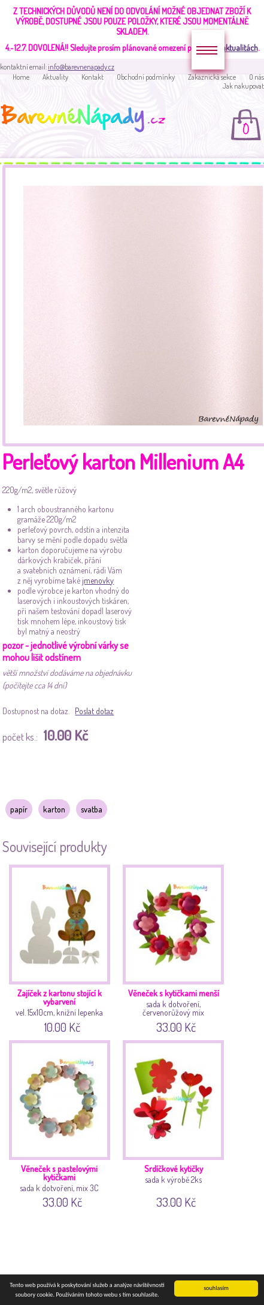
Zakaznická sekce (212, 76)
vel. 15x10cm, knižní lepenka (61, 947)
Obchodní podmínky (146, 76)
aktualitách (239, 48)
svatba (91, 809)
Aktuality (55, 76)
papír (19, 809)
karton (54, 809)
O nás (256, 76)
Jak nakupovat (243, 85)
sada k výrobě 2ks (174, 1122)
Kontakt (92, 76)
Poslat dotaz (94, 711)
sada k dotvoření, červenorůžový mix (174, 947)
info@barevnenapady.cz (81, 66)
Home (21, 76)
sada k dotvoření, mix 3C (61, 1122)
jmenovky (98, 580)
